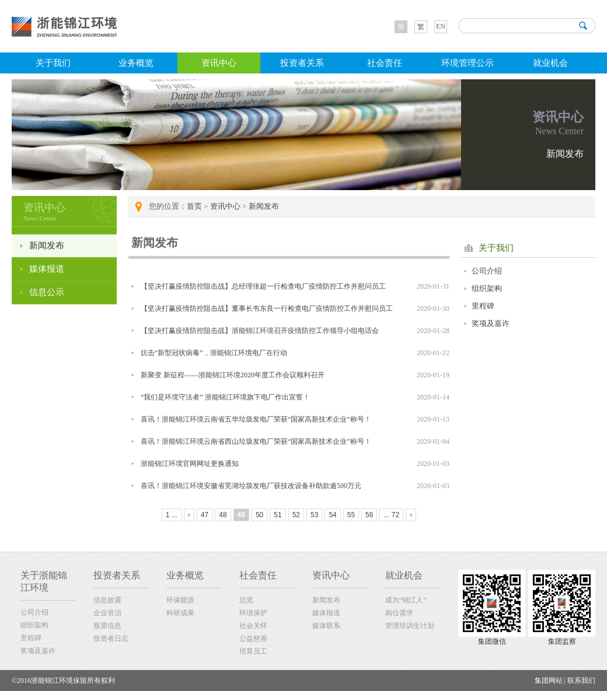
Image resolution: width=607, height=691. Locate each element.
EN (440, 26)
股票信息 (107, 626)
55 (351, 515)
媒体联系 (326, 626)
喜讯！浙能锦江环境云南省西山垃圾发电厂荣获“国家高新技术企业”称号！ (256, 441)
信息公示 (46, 292)
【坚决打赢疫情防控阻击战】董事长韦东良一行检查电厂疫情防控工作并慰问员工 (267, 308)
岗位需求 (399, 613)
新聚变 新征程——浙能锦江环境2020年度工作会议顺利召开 (233, 375)
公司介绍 (487, 270)
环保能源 (180, 600)
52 (296, 515)
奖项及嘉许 (491, 323)
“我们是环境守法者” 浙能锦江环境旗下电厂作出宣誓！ (225, 397)
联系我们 (581, 680)
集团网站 (549, 680)
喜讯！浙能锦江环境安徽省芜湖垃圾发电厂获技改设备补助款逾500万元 (251, 486)
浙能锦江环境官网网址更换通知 (190, 464)
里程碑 (483, 305)
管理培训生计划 (409, 626)
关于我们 (53, 63)
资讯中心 (218, 63)
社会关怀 (253, 626)
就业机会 (550, 63)
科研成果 (180, 613)
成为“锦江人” (406, 600)
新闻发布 (46, 245)
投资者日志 (110, 638)
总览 (246, 600)
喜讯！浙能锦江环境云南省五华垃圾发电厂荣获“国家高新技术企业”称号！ (256, 419)
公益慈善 (253, 638)
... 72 (391, 515)
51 (277, 515)
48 (222, 515)
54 (332, 515)
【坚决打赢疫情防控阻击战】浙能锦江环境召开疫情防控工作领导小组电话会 (260, 331)
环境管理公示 (467, 63)
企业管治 (107, 613)
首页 (194, 206)
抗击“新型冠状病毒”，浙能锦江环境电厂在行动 (214, 353)
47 (204, 515)
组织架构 (487, 288)
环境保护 (253, 613)
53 (314, 515)
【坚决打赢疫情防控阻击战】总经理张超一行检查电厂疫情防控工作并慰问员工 (263, 286)
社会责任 (384, 63)
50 (259, 515)
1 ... (171, 515)
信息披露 (107, 600)
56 (369, 515)
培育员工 (253, 651)
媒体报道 (46, 268)
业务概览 (136, 63)
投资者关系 (302, 63)
